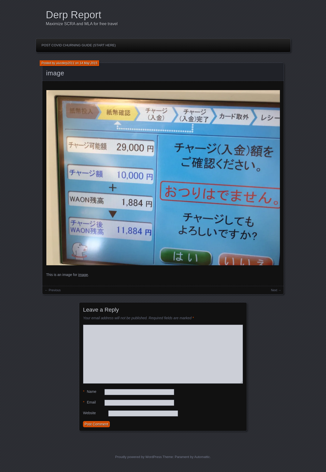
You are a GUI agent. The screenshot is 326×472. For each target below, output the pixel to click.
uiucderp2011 (65, 63)
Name (89, 391)
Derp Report (73, 14)
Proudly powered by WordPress (138, 457)
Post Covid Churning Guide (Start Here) (79, 45)
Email (89, 402)
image (55, 73)
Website (89, 413)
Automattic (202, 457)
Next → (276, 290)
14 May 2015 (88, 63)
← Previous (53, 290)
